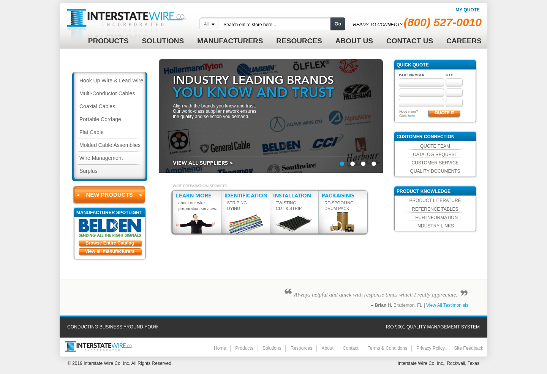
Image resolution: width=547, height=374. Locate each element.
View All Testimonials (447, 305)
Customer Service (434, 163)
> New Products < (109, 194)
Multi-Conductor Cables (107, 93)
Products (244, 348)
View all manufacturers (110, 251)
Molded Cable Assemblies (110, 145)
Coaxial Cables (97, 106)
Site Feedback (468, 348)
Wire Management (101, 158)
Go (337, 24)
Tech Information (435, 217)
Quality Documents (435, 171)
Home (220, 348)
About (327, 348)
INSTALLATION (292, 196)
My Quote (467, 10)
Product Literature (435, 200)
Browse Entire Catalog (109, 243)
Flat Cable (91, 132)
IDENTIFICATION (245, 196)
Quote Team (435, 146)
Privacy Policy (430, 348)
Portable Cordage (100, 119)
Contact (350, 348)
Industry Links (435, 226)
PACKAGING (338, 196)
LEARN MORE (194, 196)
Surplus (88, 171)
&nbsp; (342, 163)
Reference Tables (435, 209)
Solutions (271, 348)
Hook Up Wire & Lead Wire (111, 80)
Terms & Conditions (387, 348)
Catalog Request (435, 154)
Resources (301, 348)
